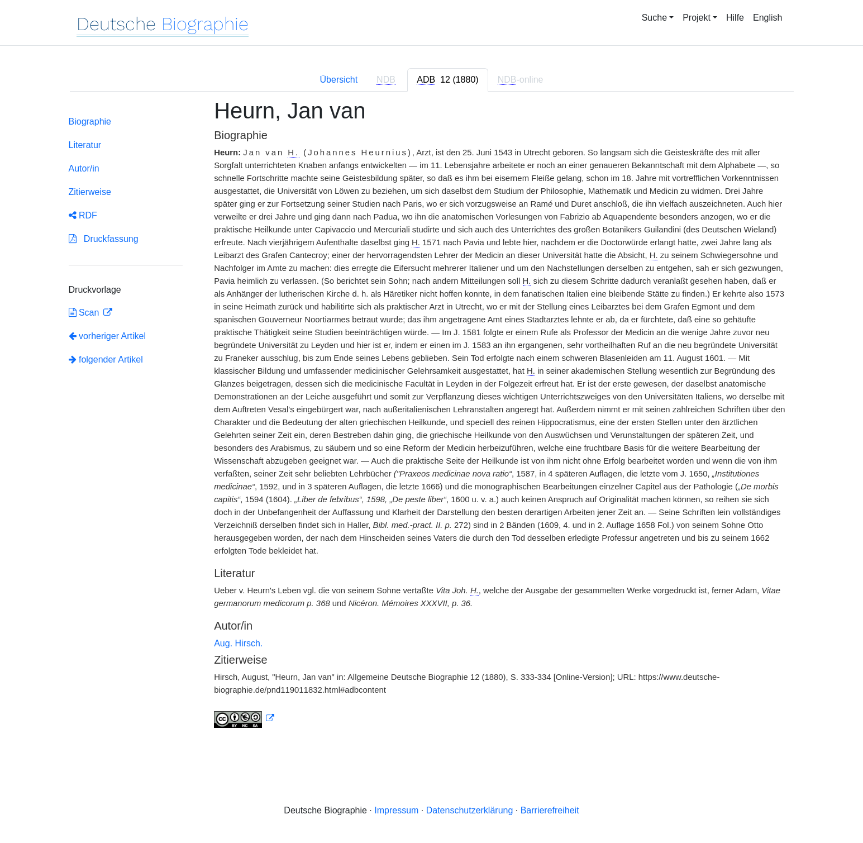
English (767, 17)
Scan (85, 312)
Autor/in (84, 168)
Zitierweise (90, 192)
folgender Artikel (106, 359)
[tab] (447, 80)
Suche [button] (654, 17)
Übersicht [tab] (339, 79)
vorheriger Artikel (107, 336)
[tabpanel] (431, 419)
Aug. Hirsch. (238, 643)
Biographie (90, 121)
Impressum (396, 810)
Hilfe (735, 17)
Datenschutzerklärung (469, 810)
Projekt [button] (697, 17)
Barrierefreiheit (550, 810)
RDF (83, 215)
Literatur (85, 145)
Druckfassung (104, 239)
